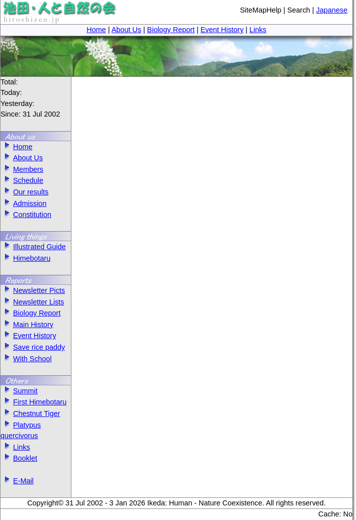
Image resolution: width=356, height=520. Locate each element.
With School (26, 359)
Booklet (19, 458)
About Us (126, 30)
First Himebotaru (33, 402)
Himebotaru (25, 258)
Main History (27, 325)
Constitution (26, 215)
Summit (19, 391)
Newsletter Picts (33, 290)
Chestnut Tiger (30, 413)
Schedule (22, 180)
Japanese (331, 10)
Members (22, 169)
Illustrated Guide (33, 247)
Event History (222, 30)
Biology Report (171, 30)
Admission (23, 203)
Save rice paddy (33, 347)
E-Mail (17, 481)
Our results (24, 192)
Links (257, 30)
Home (96, 30)
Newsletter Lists (32, 302)
